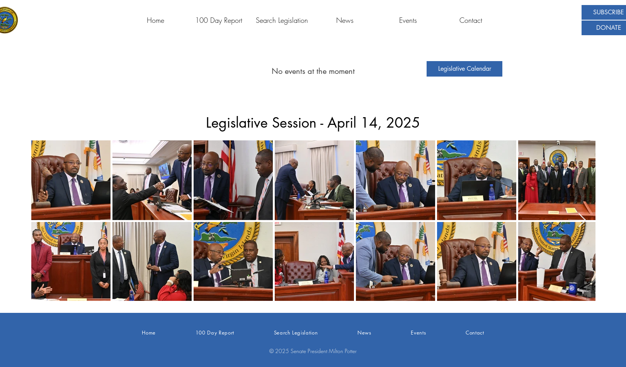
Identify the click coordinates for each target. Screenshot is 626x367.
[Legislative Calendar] (464, 69)
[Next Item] (582, 220)
